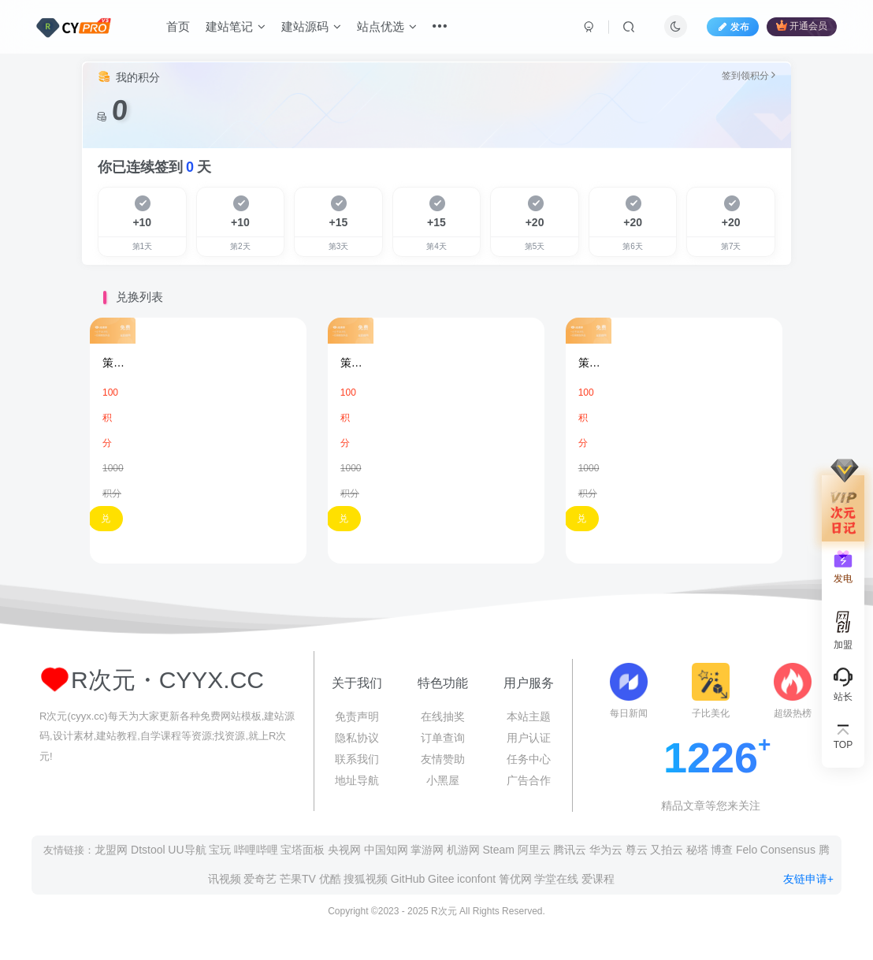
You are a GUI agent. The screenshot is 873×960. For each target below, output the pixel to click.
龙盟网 (111, 849)
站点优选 (387, 26)
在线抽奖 (443, 716)
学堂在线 (556, 879)
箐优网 (515, 879)
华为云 (605, 849)
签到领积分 (748, 75)
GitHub (408, 879)
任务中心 (529, 759)
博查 (722, 849)
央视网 (344, 849)
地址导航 (357, 780)
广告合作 (529, 780)
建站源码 (311, 26)
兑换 (105, 522)
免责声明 (357, 716)
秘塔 (697, 849)
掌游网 (427, 849)
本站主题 (529, 716)
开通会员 (801, 26)
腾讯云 (569, 849)
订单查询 (443, 737)
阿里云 (534, 849)
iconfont (476, 879)
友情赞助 (443, 759)
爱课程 (598, 879)
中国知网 (386, 849)
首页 (178, 26)
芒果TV (298, 879)
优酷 (330, 879)
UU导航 (187, 849)
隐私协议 (357, 737)
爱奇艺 (260, 879)
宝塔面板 (302, 849)
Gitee (441, 879)
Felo (746, 849)
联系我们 (357, 759)
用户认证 (529, 737)
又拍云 (666, 849)
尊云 (637, 849)
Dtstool (148, 849)
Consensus (787, 849)
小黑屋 (442, 780)
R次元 (444, 911)
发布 (732, 26)
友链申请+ (808, 879)
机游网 (463, 849)
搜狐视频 (366, 879)
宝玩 (220, 849)
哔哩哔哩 (256, 849)
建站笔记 (236, 26)
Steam (499, 849)
